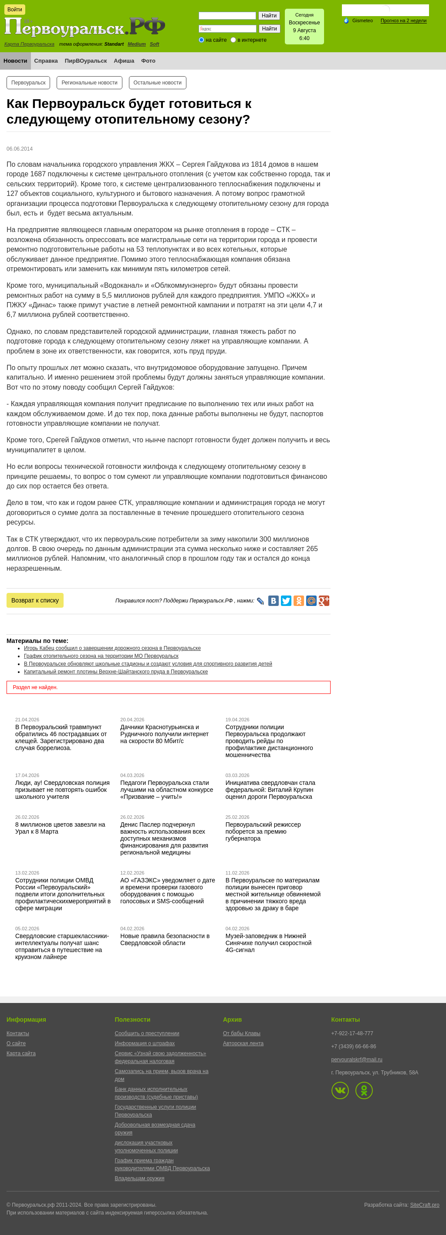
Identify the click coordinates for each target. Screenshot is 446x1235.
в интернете (252, 40)
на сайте (216, 40)
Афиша (124, 60)
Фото (148, 60)
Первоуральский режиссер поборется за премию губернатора (263, 831)
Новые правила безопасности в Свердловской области (164, 939)
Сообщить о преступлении (147, 1033)
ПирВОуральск (86, 60)
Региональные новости (89, 83)
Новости (15, 60)
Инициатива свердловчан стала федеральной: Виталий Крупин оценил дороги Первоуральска (270, 789)
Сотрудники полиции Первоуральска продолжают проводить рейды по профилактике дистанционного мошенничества (269, 741)
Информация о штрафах (145, 1043)
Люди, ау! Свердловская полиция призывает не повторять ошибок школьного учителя (62, 789)
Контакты (18, 1033)
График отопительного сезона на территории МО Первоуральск (101, 656)
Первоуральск (28, 83)
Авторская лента (243, 1043)
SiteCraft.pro (424, 1205)
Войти (14, 10)
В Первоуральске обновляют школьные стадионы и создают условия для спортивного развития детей (148, 664)
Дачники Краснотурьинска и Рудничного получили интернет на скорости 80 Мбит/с (164, 734)
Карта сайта (21, 1053)
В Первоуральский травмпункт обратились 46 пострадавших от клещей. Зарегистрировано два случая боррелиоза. (61, 737)
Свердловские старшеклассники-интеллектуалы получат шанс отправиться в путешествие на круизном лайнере (62, 946)
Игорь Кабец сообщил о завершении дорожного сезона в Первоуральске (112, 648)
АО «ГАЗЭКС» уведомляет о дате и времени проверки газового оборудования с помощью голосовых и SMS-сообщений (167, 891)
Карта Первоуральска (29, 44)
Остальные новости (158, 83)
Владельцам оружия (140, 1178)
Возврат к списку (35, 600)
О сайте (16, 1043)
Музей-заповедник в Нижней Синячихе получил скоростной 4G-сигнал (269, 942)
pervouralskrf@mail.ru (357, 1060)
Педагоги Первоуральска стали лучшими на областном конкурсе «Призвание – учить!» (166, 789)
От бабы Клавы (241, 1033)
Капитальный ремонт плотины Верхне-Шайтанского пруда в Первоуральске (116, 672)
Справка (46, 60)
